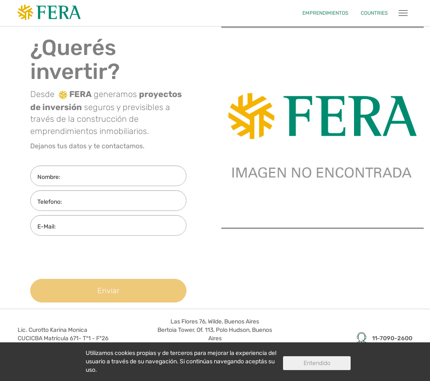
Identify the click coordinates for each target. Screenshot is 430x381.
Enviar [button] (108, 290)
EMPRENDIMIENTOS (325, 13)
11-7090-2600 (392, 338)
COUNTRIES (374, 13)
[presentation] (100, 256)
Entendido (317, 363)
